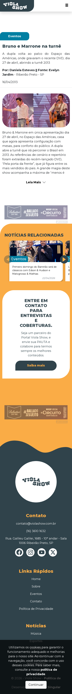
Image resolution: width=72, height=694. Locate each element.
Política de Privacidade (36, 609)
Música (36, 633)
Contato (36, 601)
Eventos (36, 594)
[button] (64, 259)
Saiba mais (36, 365)
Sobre (36, 586)
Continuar (36, 685)
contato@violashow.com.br (36, 523)
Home (36, 579)
